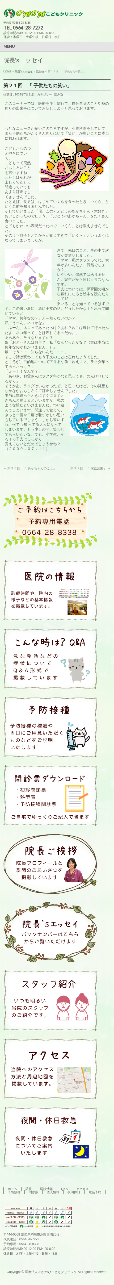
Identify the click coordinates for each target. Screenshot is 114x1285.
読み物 (58, 94)
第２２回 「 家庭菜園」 (90, 468)
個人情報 (53, 1192)
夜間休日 (73, 1192)
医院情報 (46, 1189)
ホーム (12, 1189)
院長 (29, 1189)
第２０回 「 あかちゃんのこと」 (29, 468)
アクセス (82, 1189)
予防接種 (14, 1192)
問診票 (33, 1192)
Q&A (64, 1189)
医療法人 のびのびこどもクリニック (51, 1272)
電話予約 (94, 1192)
